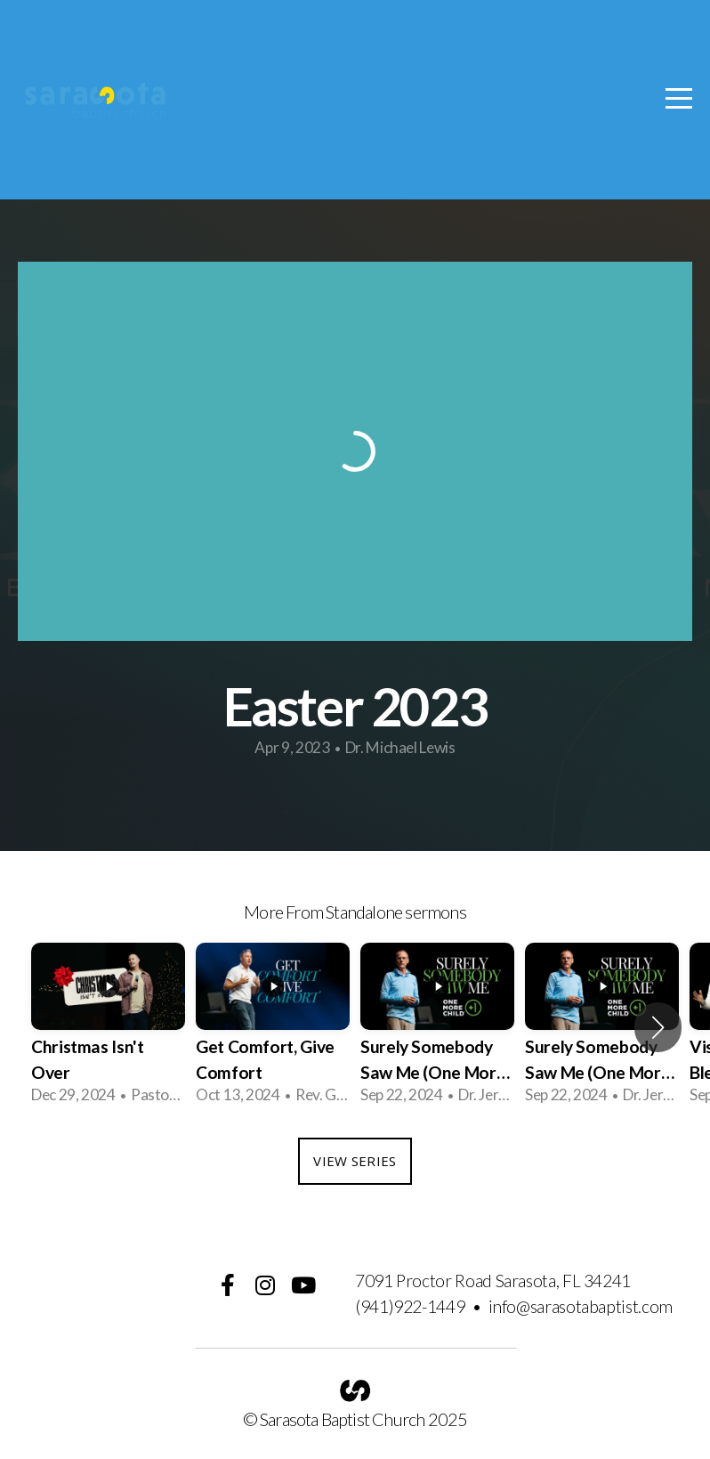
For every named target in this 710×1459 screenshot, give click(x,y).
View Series (354, 1161)
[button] (658, 1027)
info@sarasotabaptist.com (580, 1306)
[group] (108, 1027)
